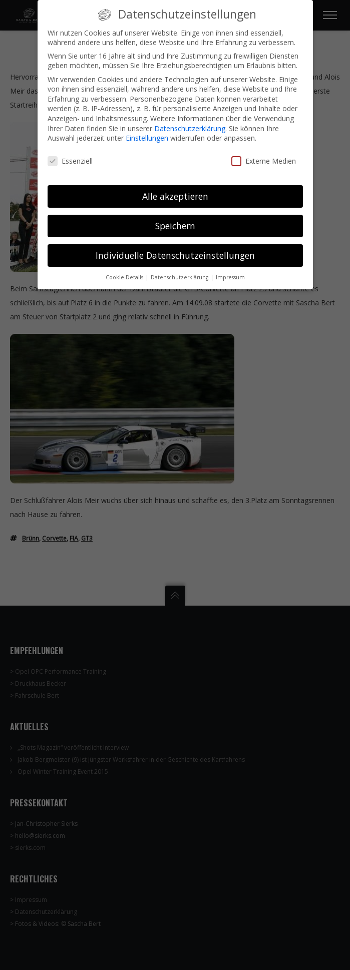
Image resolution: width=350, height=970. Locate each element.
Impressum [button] (230, 269)
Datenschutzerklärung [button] (180, 269)
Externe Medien (263, 154)
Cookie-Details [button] (125, 269)
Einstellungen (147, 131)
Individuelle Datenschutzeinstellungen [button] (175, 248)
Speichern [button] (175, 219)
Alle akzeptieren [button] (175, 189)
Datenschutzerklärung (189, 121)
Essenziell (70, 154)
